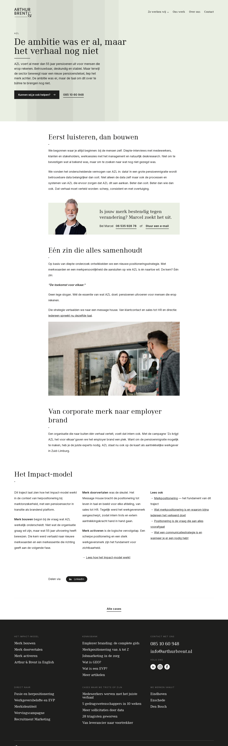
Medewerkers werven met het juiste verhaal (109, 683)
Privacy (210, 737)
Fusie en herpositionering (34, 681)
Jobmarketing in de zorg (101, 643)
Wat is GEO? (91, 650)
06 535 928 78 (126, 213)
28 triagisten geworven (99, 704)
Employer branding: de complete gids (110, 631)
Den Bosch (158, 694)
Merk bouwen (24, 631)
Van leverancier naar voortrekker (107, 710)
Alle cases (114, 596)
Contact (209, 11)
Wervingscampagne (29, 700)
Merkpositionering (166, 486)
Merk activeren (26, 643)
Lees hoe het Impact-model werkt (108, 545)
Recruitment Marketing (32, 707)
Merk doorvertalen (28, 637)
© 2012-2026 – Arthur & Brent (166, 737)
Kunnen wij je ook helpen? (34, 88)
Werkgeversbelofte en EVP (34, 688)
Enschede (157, 688)
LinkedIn (79, 566)
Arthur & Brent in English (34, 650)
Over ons (194, 11)
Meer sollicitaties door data (103, 698)
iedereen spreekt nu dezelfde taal (70, 303)
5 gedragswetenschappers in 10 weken (111, 691)
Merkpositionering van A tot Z (105, 637)
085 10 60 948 (73, 88)
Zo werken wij (158, 11)
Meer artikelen (93, 662)
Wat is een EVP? (94, 656)
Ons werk (179, 11)
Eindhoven (158, 681)
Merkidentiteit (25, 694)
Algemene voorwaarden (193, 737)
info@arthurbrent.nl (171, 639)
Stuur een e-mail (157, 213)
